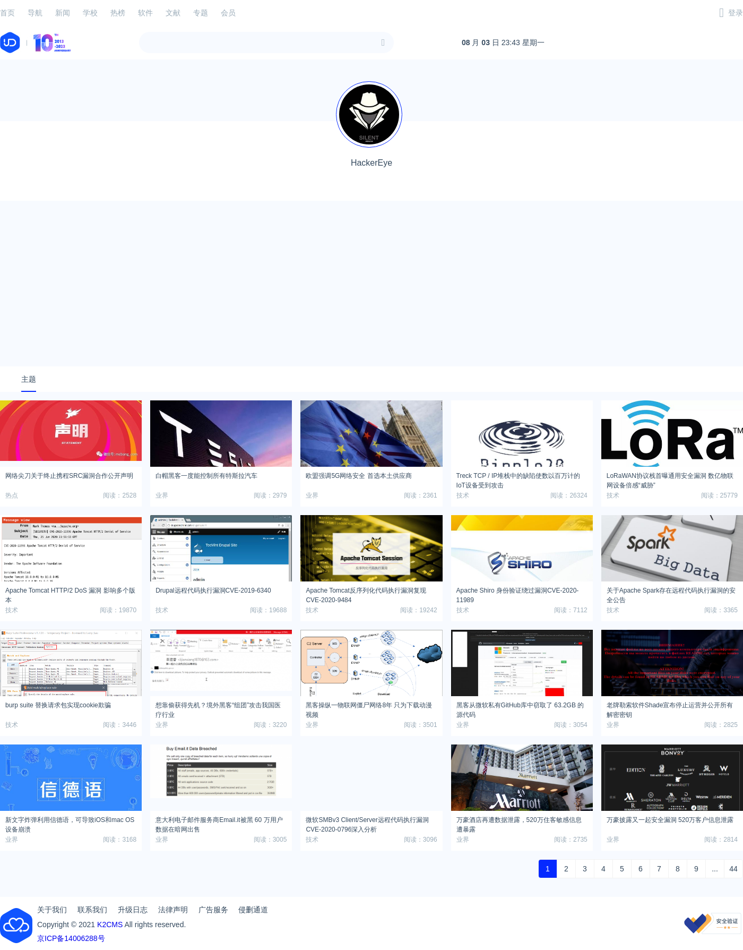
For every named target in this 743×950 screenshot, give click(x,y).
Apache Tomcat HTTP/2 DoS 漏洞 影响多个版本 (70, 594)
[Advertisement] (371, 283)
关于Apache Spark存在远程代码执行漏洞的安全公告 (671, 594)
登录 (735, 12)
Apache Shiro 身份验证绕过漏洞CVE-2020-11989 (517, 594)
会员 (228, 12)
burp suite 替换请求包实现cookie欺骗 (58, 705)
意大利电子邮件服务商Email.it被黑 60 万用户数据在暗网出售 (218, 823)
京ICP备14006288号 (71, 938)
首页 (7, 12)
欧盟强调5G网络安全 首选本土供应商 (358, 476)
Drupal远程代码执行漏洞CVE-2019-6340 (213, 590)
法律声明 (173, 909)
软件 (145, 12)
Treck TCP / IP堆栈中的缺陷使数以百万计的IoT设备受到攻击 (518, 479)
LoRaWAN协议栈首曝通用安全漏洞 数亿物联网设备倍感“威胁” (670, 479)
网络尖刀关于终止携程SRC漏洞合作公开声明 (69, 476)
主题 (28, 379)
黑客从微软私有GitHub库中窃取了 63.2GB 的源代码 (520, 708)
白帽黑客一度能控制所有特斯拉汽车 (206, 476)
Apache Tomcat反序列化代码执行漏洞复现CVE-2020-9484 (366, 594)
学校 (90, 12)
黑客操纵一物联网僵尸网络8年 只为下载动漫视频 (369, 708)
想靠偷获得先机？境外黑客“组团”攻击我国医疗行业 (218, 708)
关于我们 (52, 909)
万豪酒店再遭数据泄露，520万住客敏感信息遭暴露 (519, 823)
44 (733, 869)
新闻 (62, 12)
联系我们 (92, 909)
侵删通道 (253, 909)
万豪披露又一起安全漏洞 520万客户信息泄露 (670, 820)
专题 (200, 12)
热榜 (117, 12)
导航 (35, 12)
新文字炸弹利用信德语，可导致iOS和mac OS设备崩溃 (69, 823)
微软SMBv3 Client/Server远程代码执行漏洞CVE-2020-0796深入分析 (367, 823)
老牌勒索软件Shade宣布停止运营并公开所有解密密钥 (670, 708)
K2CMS (110, 924)
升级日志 (133, 909)
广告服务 (213, 909)
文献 (173, 12)
